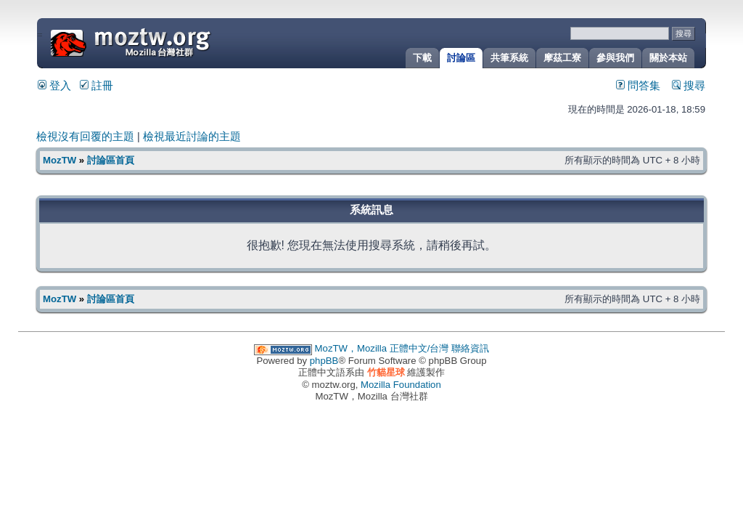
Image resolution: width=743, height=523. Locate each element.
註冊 (96, 86)
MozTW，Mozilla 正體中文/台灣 (382, 348)
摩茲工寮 (562, 57)
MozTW (165, 41)
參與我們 (615, 57)
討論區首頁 (110, 160)
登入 (54, 86)
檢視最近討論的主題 (192, 136)
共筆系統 (509, 57)
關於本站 (668, 57)
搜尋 (688, 86)
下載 (422, 57)
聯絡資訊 (470, 348)
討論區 (461, 57)
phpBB (324, 360)
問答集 (638, 86)
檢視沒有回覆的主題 (85, 136)
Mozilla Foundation (401, 384)
